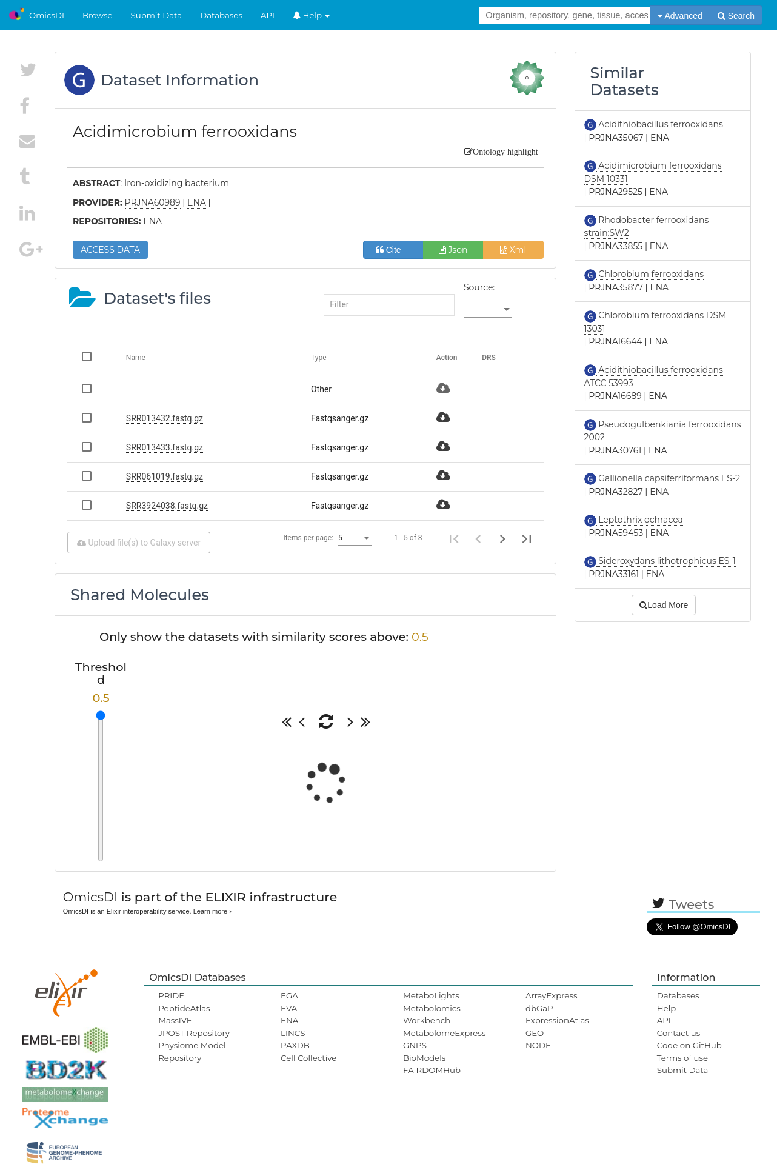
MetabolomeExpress (444, 1033)
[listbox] (488, 309)
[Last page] (527, 538)
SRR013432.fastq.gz (164, 418)
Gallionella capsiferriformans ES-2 (668, 478)
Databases (221, 15)
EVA (289, 1008)
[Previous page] (478, 538)
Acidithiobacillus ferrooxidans (659, 124)
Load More (663, 605)
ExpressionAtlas (557, 1020)
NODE (538, 1045)
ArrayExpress (551, 995)
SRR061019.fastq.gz (164, 476)
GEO (534, 1033)
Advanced (680, 16)
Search (736, 16)
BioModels (424, 1058)
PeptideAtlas (184, 1008)
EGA (289, 995)
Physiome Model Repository (191, 1051)
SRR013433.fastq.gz (164, 447)
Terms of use (682, 1058)
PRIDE (171, 995)
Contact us (678, 1033)
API (268, 15)
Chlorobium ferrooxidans (650, 274)
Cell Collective (308, 1058)
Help (311, 15)
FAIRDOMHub (432, 1070)
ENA (289, 1020)
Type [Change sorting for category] (319, 357)
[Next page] (502, 538)
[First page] (454, 538)
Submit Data (156, 15)
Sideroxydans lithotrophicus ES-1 (666, 560)
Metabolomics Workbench (432, 1014)
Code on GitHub (689, 1045)
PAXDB (295, 1045)
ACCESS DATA (110, 249)
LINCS (293, 1033)
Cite (393, 250)
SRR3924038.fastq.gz (167, 505)
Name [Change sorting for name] (135, 357)
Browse (97, 15)
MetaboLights (431, 995)
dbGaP (539, 1008)
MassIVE (175, 1020)
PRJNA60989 (153, 202)
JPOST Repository (194, 1033)
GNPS (415, 1045)
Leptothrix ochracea (639, 519)
